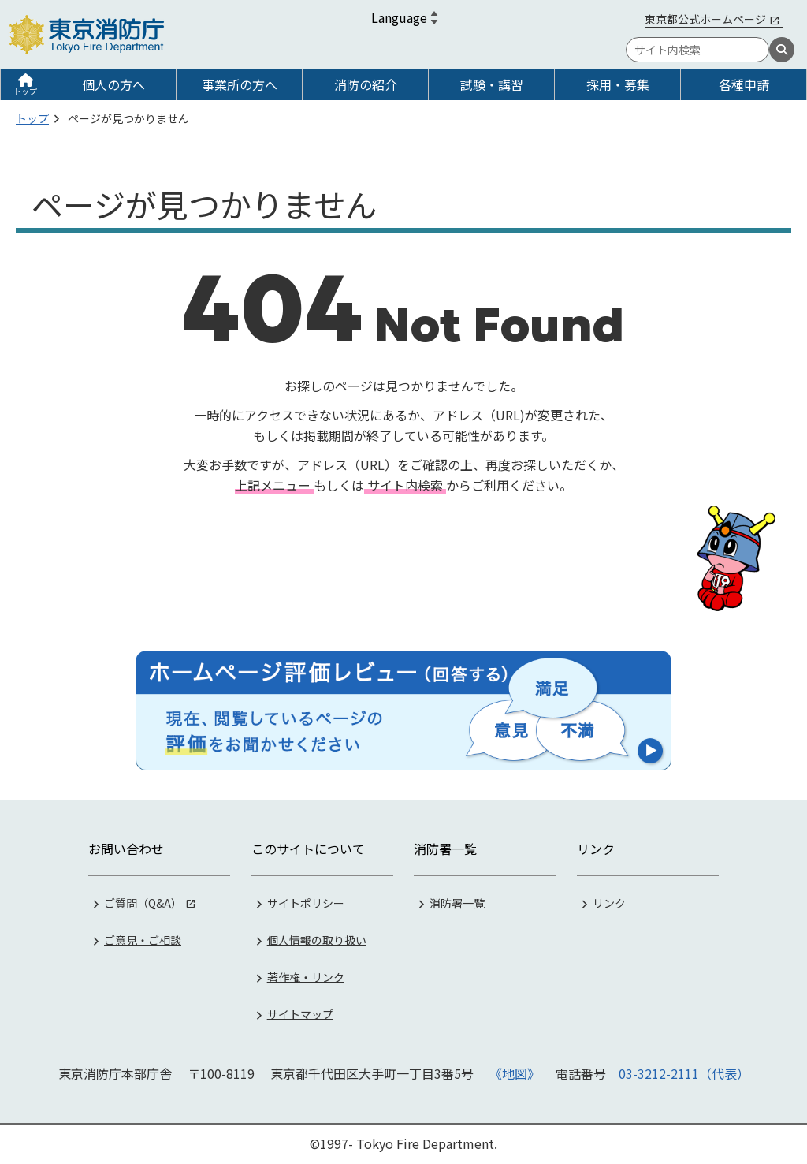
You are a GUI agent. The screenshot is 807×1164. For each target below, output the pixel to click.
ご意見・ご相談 (142, 939)
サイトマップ (300, 1013)
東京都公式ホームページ (705, 19)
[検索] (781, 49)
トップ (25, 91)
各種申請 (744, 84)
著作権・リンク (305, 976)
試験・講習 (491, 84)
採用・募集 (617, 84)
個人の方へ (113, 84)
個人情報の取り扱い (316, 939)
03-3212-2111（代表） (684, 1073)
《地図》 (514, 1073)
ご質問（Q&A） (143, 902)
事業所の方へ (239, 84)
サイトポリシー (305, 902)
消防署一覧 (457, 902)
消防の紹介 (365, 84)
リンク (609, 902)
